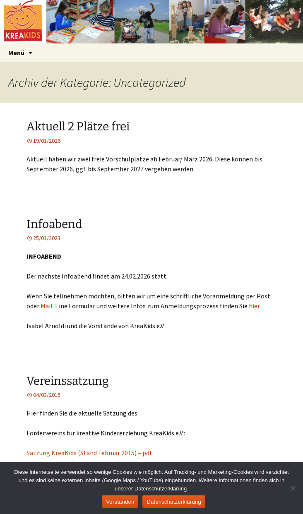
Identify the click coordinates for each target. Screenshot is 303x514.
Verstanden (120, 502)
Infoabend (54, 224)
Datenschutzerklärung (174, 502)
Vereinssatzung (67, 381)
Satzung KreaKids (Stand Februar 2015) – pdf (89, 453)
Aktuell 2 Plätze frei (78, 126)
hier (254, 306)
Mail (47, 306)
